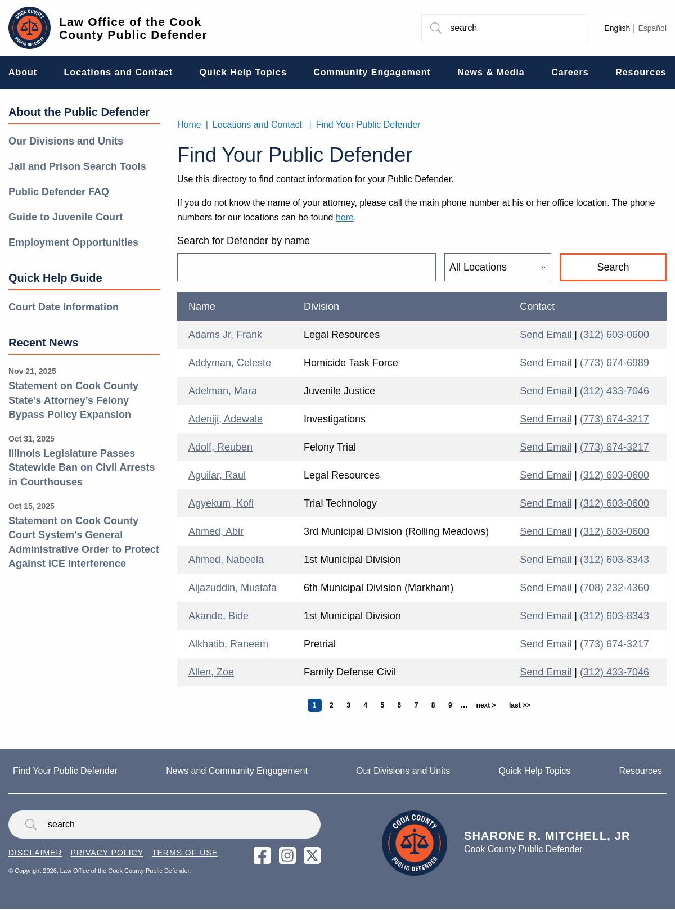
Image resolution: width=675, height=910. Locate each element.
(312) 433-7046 (614, 391)
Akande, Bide (218, 615)
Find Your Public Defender (368, 124)
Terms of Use (185, 852)
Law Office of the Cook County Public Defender (133, 28)
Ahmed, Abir (216, 531)
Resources (640, 771)
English (617, 28)
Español (652, 28)
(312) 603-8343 (614, 559)
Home (189, 124)
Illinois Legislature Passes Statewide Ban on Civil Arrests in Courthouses (81, 468)
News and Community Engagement (237, 771)
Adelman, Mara (222, 391)
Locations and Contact (257, 124)
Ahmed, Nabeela (226, 559)
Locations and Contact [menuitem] (118, 72)
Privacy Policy (107, 852)
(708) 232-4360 (614, 587)
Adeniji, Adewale (225, 419)
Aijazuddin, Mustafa (232, 587)
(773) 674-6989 (614, 362)
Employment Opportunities (73, 242)
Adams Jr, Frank (225, 334)
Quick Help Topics (534, 771)
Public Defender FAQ (58, 191)
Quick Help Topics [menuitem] (242, 72)
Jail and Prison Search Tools (77, 166)
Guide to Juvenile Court (65, 217)
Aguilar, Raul (217, 475)
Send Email (546, 334)
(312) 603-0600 (614, 334)
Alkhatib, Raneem (228, 644)
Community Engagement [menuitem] (371, 72)
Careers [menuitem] (570, 72)
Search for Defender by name (243, 240)
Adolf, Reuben (220, 447)
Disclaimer (35, 852)
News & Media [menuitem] (491, 72)
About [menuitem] (22, 72)
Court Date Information (63, 307)
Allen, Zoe (211, 672)
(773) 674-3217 (614, 419)
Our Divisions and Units (65, 141)
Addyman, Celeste (229, 362)
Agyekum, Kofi (221, 503)
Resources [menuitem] (641, 72)
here (345, 217)
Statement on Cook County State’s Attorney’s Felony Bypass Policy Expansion (73, 400)
